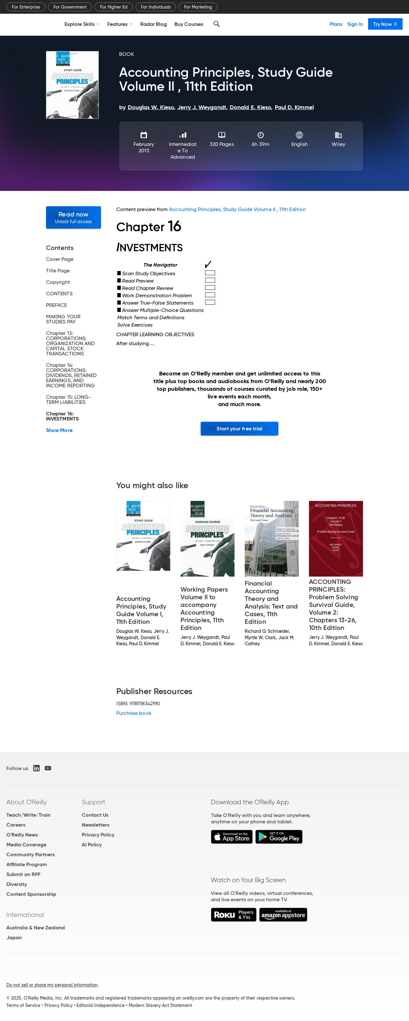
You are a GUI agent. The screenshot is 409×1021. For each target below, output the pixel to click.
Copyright (58, 282)
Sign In (355, 24)
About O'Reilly (26, 802)
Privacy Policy (98, 834)
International (25, 915)
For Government (70, 7)
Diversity (16, 884)
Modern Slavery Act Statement (160, 1005)
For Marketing (198, 7)
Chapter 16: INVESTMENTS (62, 416)
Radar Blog (153, 24)
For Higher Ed (113, 7)
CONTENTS (59, 293)
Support (93, 802)
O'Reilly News (22, 834)
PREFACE (56, 305)
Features (120, 24)
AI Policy (92, 844)
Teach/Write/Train (28, 815)
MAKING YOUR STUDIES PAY (63, 319)
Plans (336, 24)
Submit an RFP (23, 874)
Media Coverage (26, 844)
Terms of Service (23, 1005)
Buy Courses (188, 24)
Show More (59, 430)
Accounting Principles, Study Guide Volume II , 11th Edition (237, 209)
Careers (15, 824)
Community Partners (30, 854)
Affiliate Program (26, 864)
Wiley (338, 144)
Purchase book (133, 713)
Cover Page (59, 259)
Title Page (58, 270)
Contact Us (95, 815)
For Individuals (156, 7)
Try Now (385, 24)
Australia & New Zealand (35, 927)
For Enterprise (26, 7)
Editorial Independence (100, 1005)
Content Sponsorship (31, 894)
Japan (14, 937)
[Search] (216, 24)
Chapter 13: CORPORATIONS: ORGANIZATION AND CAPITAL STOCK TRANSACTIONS (70, 343)
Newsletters (95, 824)
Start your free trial (239, 428)
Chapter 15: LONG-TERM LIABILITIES (68, 400)
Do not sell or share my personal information (51, 985)
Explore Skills (82, 24)
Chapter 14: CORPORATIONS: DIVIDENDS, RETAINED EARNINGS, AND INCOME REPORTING (71, 375)
